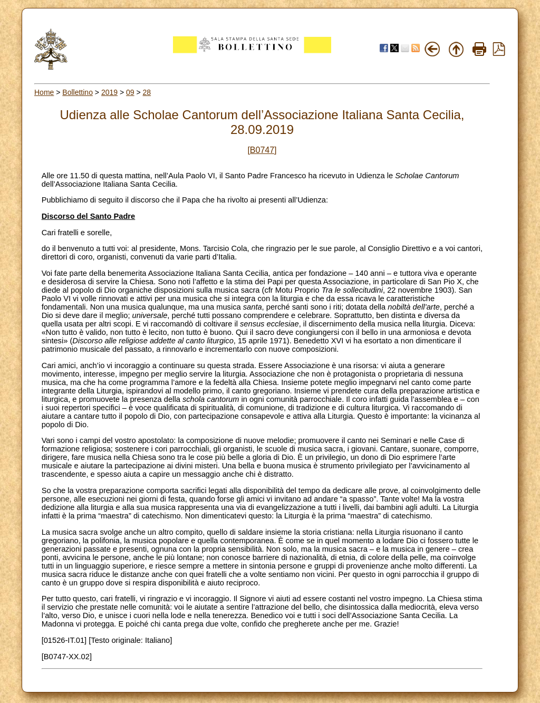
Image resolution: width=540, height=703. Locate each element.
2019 (109, 92)
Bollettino (77, 92)
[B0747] (261, 150)
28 (147, 92)
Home (44, 92)
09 (130, 92)
